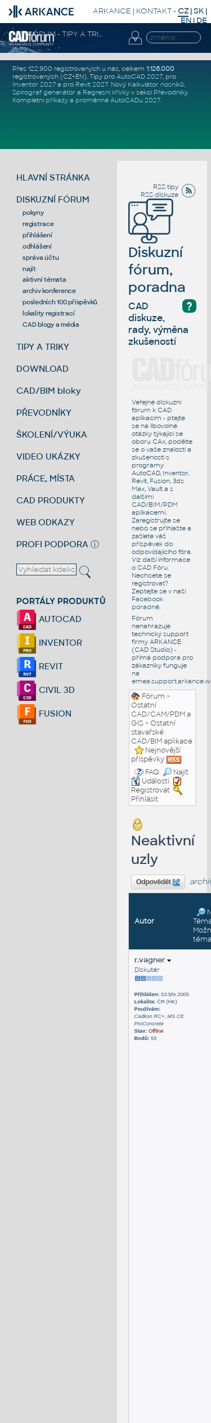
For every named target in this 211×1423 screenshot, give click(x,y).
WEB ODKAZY (45, 522)
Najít (175, 772)
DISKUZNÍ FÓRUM (52, 199)
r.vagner (152, 960)
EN (186, 20)
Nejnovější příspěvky (156, 755)
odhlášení (37, 246)
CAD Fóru (152, 567)
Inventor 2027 (34, 84)
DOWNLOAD (42, 368)
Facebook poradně (147, 603)
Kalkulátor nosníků (156, 84)
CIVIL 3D (45, 690)
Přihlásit (144, 799)
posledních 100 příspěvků (60, 302)
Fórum (153, 696)
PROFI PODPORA (52, 544)
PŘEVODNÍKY (43, 412)
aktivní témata (44, 279)
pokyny (33, 213)
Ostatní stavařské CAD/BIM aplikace (161, 732)
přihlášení (37, 235)
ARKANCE (112, 11)
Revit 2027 (91, 84)
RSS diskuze (159, 195)
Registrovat (150, 790)
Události (150, 781)
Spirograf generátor (43, 92)
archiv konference (49, 291)
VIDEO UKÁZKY (48, 456)
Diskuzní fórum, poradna (157, 253)
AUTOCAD (49, 619)
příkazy (57, 100)
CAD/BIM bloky (48, 390)
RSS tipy (165, 187)
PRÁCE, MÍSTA (45, 478)
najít (29, 269)
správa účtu (41, 258)
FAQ (152, 772)
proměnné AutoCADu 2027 (117, 100)
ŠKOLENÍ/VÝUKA (51, 434)
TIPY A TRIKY (42, 346)
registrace (38, 224)
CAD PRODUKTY (50, 500)
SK (199, 11)
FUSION (43, 713)
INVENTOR (49, 642)
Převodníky (170, 92)
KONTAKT (154, 11)
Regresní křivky (106, 92)
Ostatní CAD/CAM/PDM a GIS (161, 714)
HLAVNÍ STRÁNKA (53, 177)
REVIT (39, 666)
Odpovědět (158, 882)
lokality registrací (48, 313)
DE (201, 20)
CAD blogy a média (51, 324)
